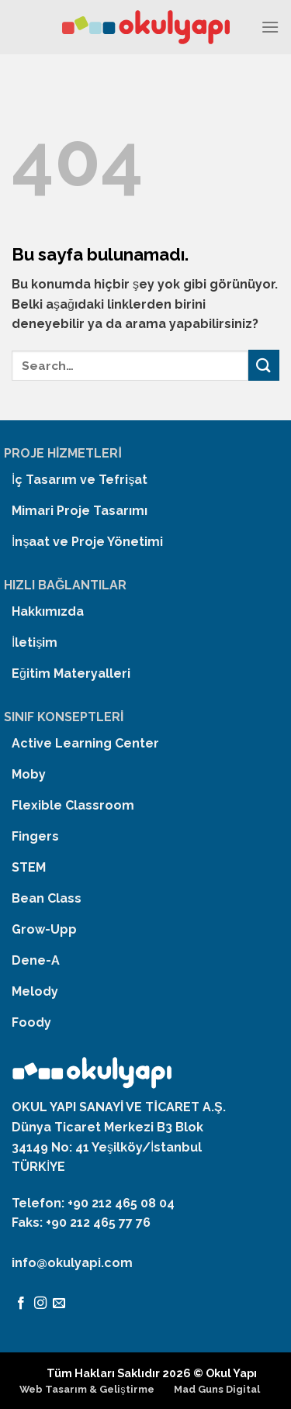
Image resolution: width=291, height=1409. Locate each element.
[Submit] (263, 365)
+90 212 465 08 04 (121, 1203)
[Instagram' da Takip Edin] (40, 1304)
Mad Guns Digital (217, 1389)
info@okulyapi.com (72, 1262)
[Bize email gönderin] (59, 1304)
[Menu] (270, 27)
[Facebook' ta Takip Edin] (21, 1304)
